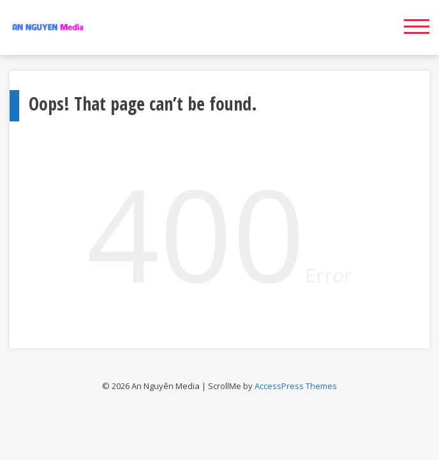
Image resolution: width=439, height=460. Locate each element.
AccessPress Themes (296, 386)
